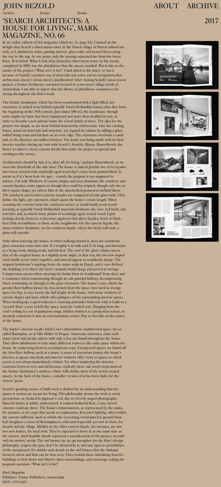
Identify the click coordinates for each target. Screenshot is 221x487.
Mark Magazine (13, 473)
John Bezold (28, 6)
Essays (45, 13)
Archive (203, 6)
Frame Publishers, (33, 477)
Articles (8, 13)
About (166, 6)
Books (82, 13)
